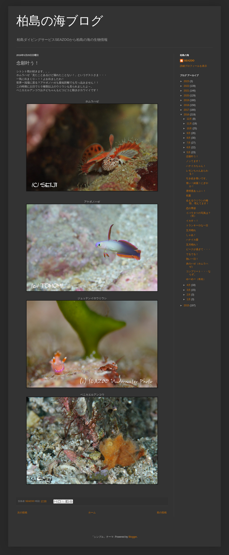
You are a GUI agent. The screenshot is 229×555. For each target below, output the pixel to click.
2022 (187, 86)
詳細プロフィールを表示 (193, 66)
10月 (190, 128)
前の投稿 (162, 512)
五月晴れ (191, 230)
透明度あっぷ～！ (196, 190)
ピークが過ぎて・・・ (198, 249)
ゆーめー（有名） (196, 279)
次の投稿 (22, 512)
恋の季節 (191, 208)
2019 (187, 100)
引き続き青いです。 (197, 178)
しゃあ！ (191, 235)
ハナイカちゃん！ (196, 166)
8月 (189, 137)
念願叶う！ (192, 156)
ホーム (92, 512)
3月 (189, 290)
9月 (189, 133)
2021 (187, 90)
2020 (187, 95)
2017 (187, 109)
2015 (187, 305)
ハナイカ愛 (192, 239)
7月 (189, 142)
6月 (189, 147)
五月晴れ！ (192, 244)
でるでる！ (192, 254)
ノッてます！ (193, 161)
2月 (189, 294)
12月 (190, 118)
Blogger (133, 536)
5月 (189, 152)
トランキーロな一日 (197, 225)
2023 (187, 81)
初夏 (188, 195)
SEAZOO (189, 60)
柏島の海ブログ (59, 21)
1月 (189, 299)
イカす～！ (192, 220)
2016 (187, 114)
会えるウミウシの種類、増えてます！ (197, 202)
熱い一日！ (192, 258)
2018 (187, 105)
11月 (190, 123)
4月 (189, 285)
